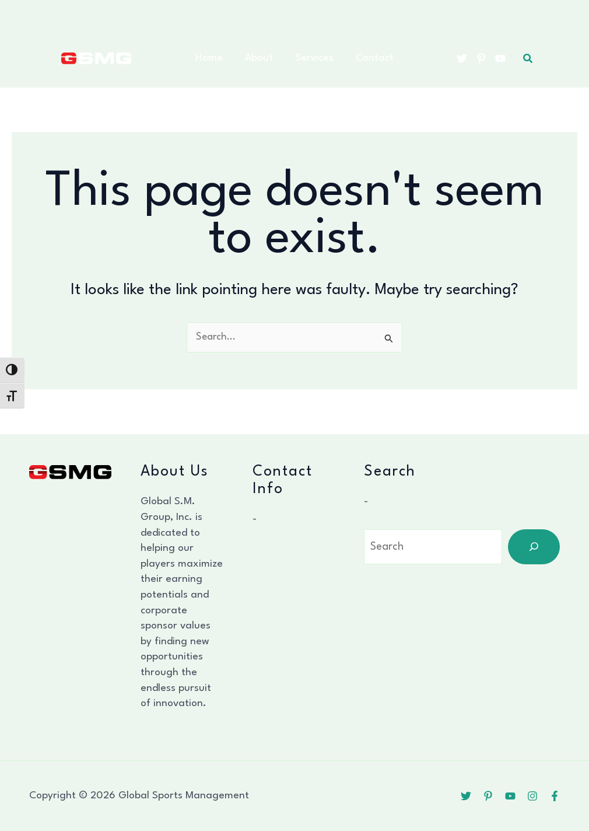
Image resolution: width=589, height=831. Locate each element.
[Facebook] (554, 796)
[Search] (534, 546)
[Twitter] (462, 58)
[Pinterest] (481, 58)
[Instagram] (532, 796)
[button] (528, 58)
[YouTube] (500, 58)
